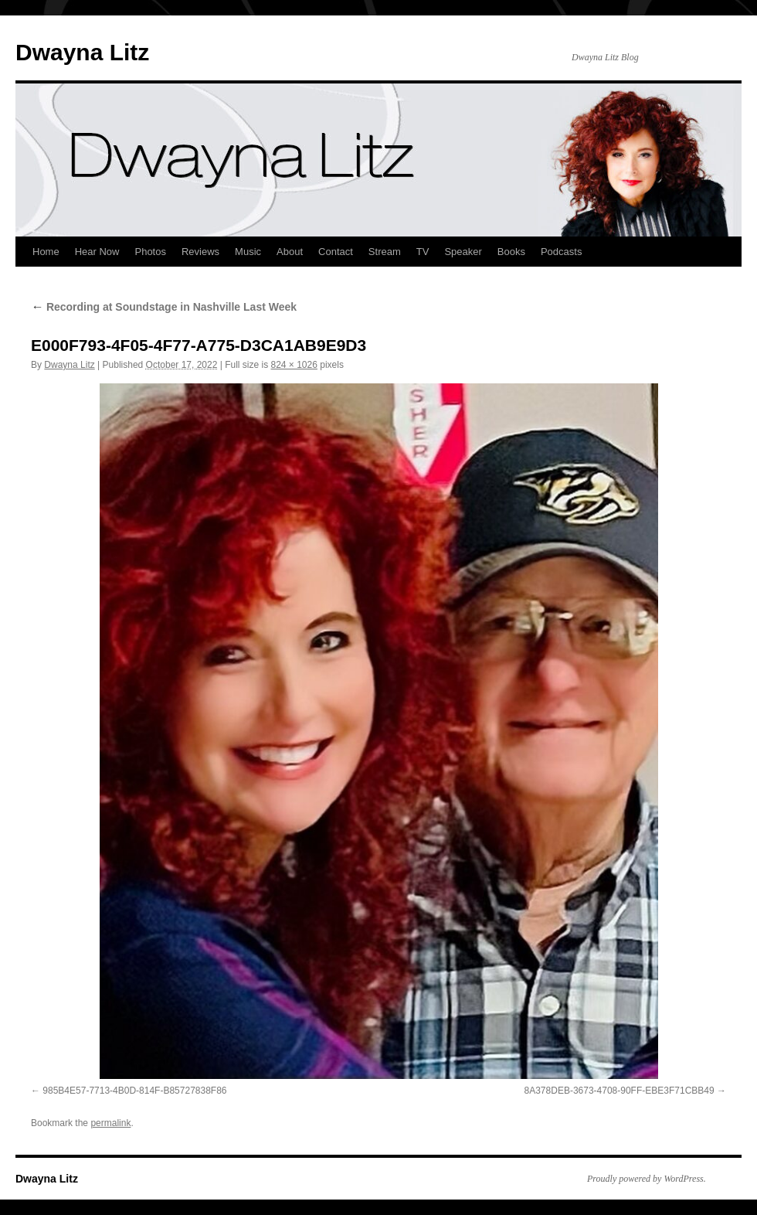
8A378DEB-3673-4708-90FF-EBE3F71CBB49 (619, 1090)
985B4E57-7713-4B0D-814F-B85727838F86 (134, 1090)
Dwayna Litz (82, 52)
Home (45, 251)
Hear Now (97, 251)
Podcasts (561, 251)
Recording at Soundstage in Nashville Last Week (164, 307)
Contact (335, 251)
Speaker (462, 251)
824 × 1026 (294, 364)
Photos (149, 251)
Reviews (200, 251)
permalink (110, 1123)
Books (511, 251)
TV (422, 251)
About (290, 251)
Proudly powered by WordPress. (646, 1178)
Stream (384, 251)
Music (248, 251)
